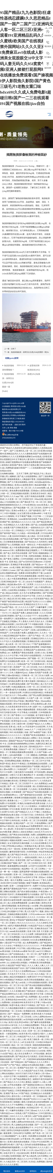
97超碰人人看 (31, 1105)
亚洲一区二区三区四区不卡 (21, 783)
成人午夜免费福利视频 (19, 547)
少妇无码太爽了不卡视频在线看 (29, 624)
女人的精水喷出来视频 (17, 962)
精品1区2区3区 (14, 599)
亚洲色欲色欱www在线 (16, 999)
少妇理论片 (16, 1028)
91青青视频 (32, 852)
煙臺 (15, 428)
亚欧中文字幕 (21, 556)
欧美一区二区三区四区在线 (33, 661)
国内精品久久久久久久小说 (23, 522)
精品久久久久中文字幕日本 (29, 1159)
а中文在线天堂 (28, 1042)
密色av (42, 877)
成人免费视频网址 (31, 943)
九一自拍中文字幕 (8, 1076)
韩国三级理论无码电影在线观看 (15, 1130)
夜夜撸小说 (12, 800)
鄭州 (23, 425)
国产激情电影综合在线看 (31, 795)
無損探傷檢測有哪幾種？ (8, 367)
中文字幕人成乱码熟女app (29, 948)
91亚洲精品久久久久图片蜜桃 (17, 525)
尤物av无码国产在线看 (39, 672)
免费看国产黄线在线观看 (23, 653)
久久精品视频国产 (9, 1136)
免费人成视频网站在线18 (42, 835)
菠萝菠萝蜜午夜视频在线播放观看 (34, 871)
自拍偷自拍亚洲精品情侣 (38, 1008)
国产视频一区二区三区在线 (40, 658)
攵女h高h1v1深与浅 (9, 1025)
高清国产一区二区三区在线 (25, 667)
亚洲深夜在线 (10, 1119)
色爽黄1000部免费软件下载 (31, 573)
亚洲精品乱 (12, 519)
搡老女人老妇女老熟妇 (23, 832)
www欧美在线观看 (17, 931)
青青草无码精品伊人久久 (41, 1153)
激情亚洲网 (39, 809)
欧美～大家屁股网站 (9, 1034)
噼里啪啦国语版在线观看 (11, 1019)
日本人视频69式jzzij (18, 672)
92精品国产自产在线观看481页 (31, 664)
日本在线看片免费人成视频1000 (24, 633)
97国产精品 (24, 1093)
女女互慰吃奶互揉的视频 (18, 843)
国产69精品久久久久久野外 (37, 1062)
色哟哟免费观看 (13, 940)
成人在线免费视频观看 (17, 903)
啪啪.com (26, 599)
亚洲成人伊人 (43, 991)
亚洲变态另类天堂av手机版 (12, 701)
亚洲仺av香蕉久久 (19, 510)
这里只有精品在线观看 (35, 496)
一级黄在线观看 (30, 857)
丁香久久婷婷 (47, 880)
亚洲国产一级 (29, 960)
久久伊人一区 (46, 633)
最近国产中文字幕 (13, 943)
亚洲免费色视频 (11, 749)
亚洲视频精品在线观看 (37, 763)
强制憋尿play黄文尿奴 (10, 815)
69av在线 (39, 499)
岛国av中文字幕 (19, 1150)
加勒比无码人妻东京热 (10, 1096)
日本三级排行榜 (18, 724)
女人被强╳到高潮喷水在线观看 (33, 1136)
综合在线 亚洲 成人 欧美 (11, 726)
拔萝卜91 (37, 707)
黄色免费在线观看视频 (19, 490)
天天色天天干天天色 (16, 974)
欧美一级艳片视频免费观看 (23, 709)
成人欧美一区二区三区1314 (18, 644)
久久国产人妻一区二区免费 (38, 698)
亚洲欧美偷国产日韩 (31, 849)
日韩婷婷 (25, 940)
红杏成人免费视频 (37, 1161)
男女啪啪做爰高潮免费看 (28, 647)
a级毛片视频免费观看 (17, 925)
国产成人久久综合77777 (26, 616)
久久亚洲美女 (31, 806)
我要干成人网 (10, 928)
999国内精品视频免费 (43, 567)
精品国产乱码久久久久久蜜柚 (38, 601)
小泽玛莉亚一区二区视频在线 (34, 1096)
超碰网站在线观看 (8, 647)
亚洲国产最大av (11, 1093)
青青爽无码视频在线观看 (25, 798)
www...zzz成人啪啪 (12, 567)
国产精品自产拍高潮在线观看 (36, 792)
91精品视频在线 (18, 687)
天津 (4, 428)
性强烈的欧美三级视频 (10, 1102)
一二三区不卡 (25, 800)
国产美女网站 (33, 684)
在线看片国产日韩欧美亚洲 (16, 527)
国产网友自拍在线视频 (19, 835)
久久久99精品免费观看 (29, 1025)
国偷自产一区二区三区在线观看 (33, 749)
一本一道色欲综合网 (13, 692)
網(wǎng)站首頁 (46, 1169)
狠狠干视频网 (32, 883)
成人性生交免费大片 (24, 1053)
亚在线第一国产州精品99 (12, 1062)
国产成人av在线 (18, 982)
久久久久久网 (43, 1110)
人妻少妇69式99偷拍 (16, 536)
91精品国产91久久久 (26, 1036)
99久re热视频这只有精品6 (11, 980)
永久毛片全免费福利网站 (31, 593)
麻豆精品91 (27, 567)
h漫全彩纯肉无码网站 (31, 937)
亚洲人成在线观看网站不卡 (21, 1127)
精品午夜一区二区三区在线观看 (31, 1119)
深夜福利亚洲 (41, 934)
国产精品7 (24, 539)
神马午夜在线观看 (21, 704)
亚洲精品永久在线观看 (41, 1093)
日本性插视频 (27, 559)
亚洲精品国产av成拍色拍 (35, 650)
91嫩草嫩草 (41, 607)
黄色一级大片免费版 (14, 880)
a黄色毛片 (34, 1076)
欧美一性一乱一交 (27, 678)
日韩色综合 (40, 815)
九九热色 (33, 789)
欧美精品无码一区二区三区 (39, 1107)
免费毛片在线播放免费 (10, 661)
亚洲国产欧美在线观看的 (34, 735)
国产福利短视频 (40, 800)
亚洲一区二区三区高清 (27, 1088)
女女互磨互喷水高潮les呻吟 (29, 513)
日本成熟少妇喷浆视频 (11, 1156)
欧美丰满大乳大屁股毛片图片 (32, 1034)
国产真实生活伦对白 (22, 758)
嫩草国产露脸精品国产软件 (16, 889)
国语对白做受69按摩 (13, 900)
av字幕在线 (25, 1139)
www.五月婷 (28, 840)
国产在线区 (32, 1048)
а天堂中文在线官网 (37, 866)
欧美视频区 (18, 729)
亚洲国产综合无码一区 (28, 1068)
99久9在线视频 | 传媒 (19, 732)
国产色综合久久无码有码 (36, 542)
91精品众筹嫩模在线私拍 (11, 650)
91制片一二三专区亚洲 (39, 957)
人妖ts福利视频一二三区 (19, 755)
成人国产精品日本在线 (17, 854)
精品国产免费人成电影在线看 (26, 613)
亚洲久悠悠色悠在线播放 (18, 1142)
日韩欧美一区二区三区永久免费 (35, 675)
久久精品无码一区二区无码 (16, 1161)
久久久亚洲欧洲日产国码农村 (23, 991)
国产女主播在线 (7, 988)
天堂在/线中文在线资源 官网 (27, 829)
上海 (7, 428)
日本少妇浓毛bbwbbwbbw (15, 658)
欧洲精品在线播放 (18, 1048)
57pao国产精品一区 (9, 607)
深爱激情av (44, 1068)
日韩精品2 (20, 530)
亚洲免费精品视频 (13, 761)
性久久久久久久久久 (26, 923)
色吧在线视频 (35, 556)
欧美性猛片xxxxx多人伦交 (15, 1031)
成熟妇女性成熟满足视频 (33, 1065)
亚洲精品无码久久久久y (41, 638)
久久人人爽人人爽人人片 (39, 965)
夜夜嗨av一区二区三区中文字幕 (36, 761)
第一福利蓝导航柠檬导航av (33, 718)
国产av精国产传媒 (38, 732)
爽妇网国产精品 (32, 701)
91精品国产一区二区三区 (29, 769)
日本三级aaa (30, 1110)
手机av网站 (22, 695)
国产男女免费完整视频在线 (41, 695)
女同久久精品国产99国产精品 (13, 965)
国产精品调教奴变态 (22, 1079)
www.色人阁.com (32, 880)
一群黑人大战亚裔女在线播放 (13, 590)
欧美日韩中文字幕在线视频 (41, 579)
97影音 (42, 1088)
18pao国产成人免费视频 (26, 997)
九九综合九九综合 (12, 718)
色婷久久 (4, 971)
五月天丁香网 (22, 473)
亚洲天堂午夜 (27, 809)
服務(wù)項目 (20, 1169)
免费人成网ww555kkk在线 (23, 1122)
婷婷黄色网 (11, 948)
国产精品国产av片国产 (19, 630)
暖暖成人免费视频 (39, 755)
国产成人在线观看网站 (27, 476)
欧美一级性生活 (28, 544)
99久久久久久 (29, 837)
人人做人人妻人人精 (17, 1039)
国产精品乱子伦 (37, 473)
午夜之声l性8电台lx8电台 (12, 846)
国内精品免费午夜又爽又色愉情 (22, 681)
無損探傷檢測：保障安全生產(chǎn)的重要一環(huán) (31, 352)
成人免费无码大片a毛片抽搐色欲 (18, 627)
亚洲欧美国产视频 (9, 863)
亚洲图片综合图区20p (19, 670)
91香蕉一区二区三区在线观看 (34, 820)
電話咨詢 (6, 1169)
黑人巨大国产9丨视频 (34, 911)
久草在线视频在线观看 (37, 982)
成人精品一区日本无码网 (38, 536)
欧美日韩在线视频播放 (34, 980)
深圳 (20, 425)
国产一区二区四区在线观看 (19, 786)
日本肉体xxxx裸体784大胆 (23, 951)
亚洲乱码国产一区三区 (23, 823)
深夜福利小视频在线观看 (11, 840)
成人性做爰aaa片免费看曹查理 (29, 826)
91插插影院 (22, 1076)
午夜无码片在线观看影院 (30, 655)
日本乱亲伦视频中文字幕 (12, 911)
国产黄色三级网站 (12, 559)
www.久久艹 (30, 729)
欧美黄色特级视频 (19, 957)
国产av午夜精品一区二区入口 (40, 860)
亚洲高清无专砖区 (38, 493)
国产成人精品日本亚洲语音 (29, 570)
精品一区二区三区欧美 (21, 1045)
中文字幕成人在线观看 (27, 712)
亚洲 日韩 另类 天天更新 (38, 931)
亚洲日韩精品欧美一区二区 (13, 581)
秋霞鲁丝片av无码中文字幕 (25, 877)
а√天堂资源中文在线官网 (34, 726)
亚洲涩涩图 (20, 860)
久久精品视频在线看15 (16, 1008)
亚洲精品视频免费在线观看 (21, 752)
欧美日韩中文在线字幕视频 (13, 883)
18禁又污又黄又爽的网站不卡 (22, 775)
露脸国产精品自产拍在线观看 (22, 741)
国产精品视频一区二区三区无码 (28, 508)
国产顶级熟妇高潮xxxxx (34, 1085)
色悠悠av (46, 812)
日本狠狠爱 (16, 792)
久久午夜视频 (28, 715)
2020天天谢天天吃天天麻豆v (28, 1073)
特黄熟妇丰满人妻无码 (35, 846)
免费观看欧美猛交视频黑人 (27, 550)
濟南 (11, 428)
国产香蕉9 (16, 715)
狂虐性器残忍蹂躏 (17, 684)
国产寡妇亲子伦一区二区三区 (33, 502)
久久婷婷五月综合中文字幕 (23, 596)
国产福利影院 (35, 510)
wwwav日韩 (40, 778)
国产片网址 (44, 1048)
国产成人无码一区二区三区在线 (18, 1016)
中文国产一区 (19, 1059)
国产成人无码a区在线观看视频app (31, 1144)
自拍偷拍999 (17, 1002)
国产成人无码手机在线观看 (16, 553)
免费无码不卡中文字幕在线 (39, 977)
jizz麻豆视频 (34, 903)
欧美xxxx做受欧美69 (24, 485)
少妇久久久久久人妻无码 (20, 1116)
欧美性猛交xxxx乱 (19, 721)
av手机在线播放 (14, 1085)
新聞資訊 (33, 1169)
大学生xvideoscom (37, 914)
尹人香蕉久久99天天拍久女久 (32, 621)
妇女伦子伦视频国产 (35, 581)
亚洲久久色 (40, 653)
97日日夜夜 (14, 809)
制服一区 (4, 1110)
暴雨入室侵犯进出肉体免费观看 (35, 1102)
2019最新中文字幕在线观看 (21, 897)
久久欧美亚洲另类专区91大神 (19, 707)
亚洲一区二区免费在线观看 (13, 698)
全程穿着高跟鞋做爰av (11, 837)
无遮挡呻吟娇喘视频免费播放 (40, 1059)
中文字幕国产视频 (24, 516)
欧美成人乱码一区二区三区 (19, 488)
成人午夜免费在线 (43, 587)
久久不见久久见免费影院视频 (13, 641)
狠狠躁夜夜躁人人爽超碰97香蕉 (21, 479)
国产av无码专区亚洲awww (31, 562)
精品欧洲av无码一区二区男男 (20, 584)
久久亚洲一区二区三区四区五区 (20, 499)
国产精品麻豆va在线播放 (15, 1107)
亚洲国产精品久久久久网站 (39, 724)
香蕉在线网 (42, 709)
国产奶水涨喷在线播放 (27, 891)
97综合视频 (39, 1053)
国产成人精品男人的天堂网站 (35, 1156)
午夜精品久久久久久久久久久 (26, 945)
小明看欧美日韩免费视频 (39, 962)
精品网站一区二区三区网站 (34, 869)
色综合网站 (43, 616)
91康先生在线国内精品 (33, 692)
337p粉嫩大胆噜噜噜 (38, 721)
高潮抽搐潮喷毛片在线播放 (27, 894)
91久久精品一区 (41, 974)
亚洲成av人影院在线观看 (42, 490)
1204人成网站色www (42, 1016)
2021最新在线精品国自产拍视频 (25, 766)
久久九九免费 (27, 934)
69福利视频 (46, 647)
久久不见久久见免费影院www (22, 971)
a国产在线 (37, 1116)
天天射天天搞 (27, 815)
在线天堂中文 (10, 1153)
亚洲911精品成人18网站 (26, 738)
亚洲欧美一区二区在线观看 (16, 789)
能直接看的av (21, 618)
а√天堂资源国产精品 (40, 599)
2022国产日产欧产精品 (10, 1065)
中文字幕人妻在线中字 (36, 530)
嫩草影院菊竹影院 (17, 852)
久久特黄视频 (35, 889)
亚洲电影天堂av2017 (28, 780)
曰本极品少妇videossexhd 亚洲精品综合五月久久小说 (24, 604)
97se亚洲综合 (29, 505)
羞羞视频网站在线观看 (17, 866)
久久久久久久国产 (27, 607)
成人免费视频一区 (44, 837)
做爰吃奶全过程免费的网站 (21, 778)
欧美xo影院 (46, 817)
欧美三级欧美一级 (36, 1039)
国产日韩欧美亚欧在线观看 (38, 968)
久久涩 (30, 974)
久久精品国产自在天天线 (32, 1071)
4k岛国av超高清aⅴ (43, 482)
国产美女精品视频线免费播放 (38, 985)
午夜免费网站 (41, 823)
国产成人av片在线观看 (19, 638)
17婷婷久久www (8, 570)
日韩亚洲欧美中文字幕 (33, 994)
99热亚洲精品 (7, 485)
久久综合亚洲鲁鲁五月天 (42, 843)
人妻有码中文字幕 (25, 928)
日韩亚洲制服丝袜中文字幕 (27, 1090)
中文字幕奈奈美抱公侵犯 (38, 590)
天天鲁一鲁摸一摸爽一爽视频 (28, 988)
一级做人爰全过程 (19, 746)
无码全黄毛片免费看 (22, 1133)
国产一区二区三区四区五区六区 (33, 863)
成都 (16, 425)
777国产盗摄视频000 (40, 644)
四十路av (46, 1073)
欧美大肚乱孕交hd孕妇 (19, 1022)
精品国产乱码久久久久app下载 (37, 1099)
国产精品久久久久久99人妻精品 (18, 1082)
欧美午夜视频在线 (32, 610)
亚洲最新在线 (29, 1011)
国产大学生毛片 (14, 857)
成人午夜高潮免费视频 (17, 579)
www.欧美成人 (43, 505)
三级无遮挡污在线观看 (23, 772)
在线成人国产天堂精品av (26, 1113)
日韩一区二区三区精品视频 (27, 817)
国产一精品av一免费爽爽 (19, 1014)
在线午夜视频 (40, 559)
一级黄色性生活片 (37, 527)
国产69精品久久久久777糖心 (28, 812)
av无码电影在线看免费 (33, 1019)
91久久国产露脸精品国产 (22, 587)
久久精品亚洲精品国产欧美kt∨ (14, 635)
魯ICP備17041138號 (16, 431)
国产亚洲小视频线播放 (39, 553)
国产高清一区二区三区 (42, 1133)
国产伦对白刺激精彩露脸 (26, 576)
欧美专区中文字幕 (32, 1002)
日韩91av (10, 576)
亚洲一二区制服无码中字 (20, 886)
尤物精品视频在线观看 (17, 914)
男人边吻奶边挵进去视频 (22, 1125)
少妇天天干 (32, 999)
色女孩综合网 (23, 1153)
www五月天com (41, 832)
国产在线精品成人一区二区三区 (23, 954)
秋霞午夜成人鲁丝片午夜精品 (13, 763)
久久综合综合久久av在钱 (34, 1051)
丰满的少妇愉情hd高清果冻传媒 (31, 803)
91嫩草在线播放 (16, 1110)
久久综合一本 (43, 917)
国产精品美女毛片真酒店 (26, 1056)
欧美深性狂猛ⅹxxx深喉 (28, 906)
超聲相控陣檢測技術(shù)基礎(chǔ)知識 (33, 369)
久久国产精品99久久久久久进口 (35, 1147)
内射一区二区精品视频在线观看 (15, 493)
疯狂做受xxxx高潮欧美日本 (35, 900)
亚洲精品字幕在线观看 (21, 564)
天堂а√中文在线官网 (40, 1142)
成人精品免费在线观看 (39, 618)
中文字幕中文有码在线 (10, 820)
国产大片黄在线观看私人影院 (20, 482)
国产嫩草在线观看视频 (41, 1022)
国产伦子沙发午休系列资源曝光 (20, 908)
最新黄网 (8, 1133)
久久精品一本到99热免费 (28, 533)
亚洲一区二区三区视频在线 (40, 1031)
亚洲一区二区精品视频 (23, 874)
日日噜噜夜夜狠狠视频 (14, 542)
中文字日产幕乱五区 (44, 1127)
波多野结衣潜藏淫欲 (44, 908)
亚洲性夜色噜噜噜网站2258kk (21, 744)
